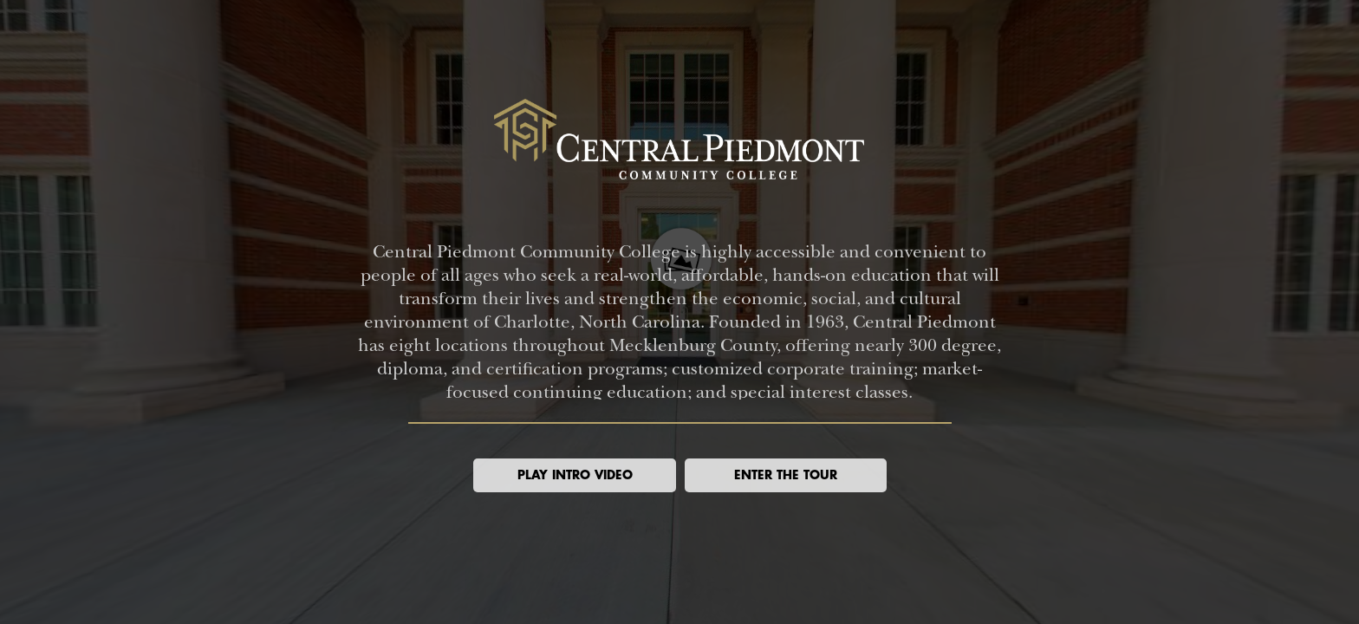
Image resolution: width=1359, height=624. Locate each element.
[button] (574, 475)
